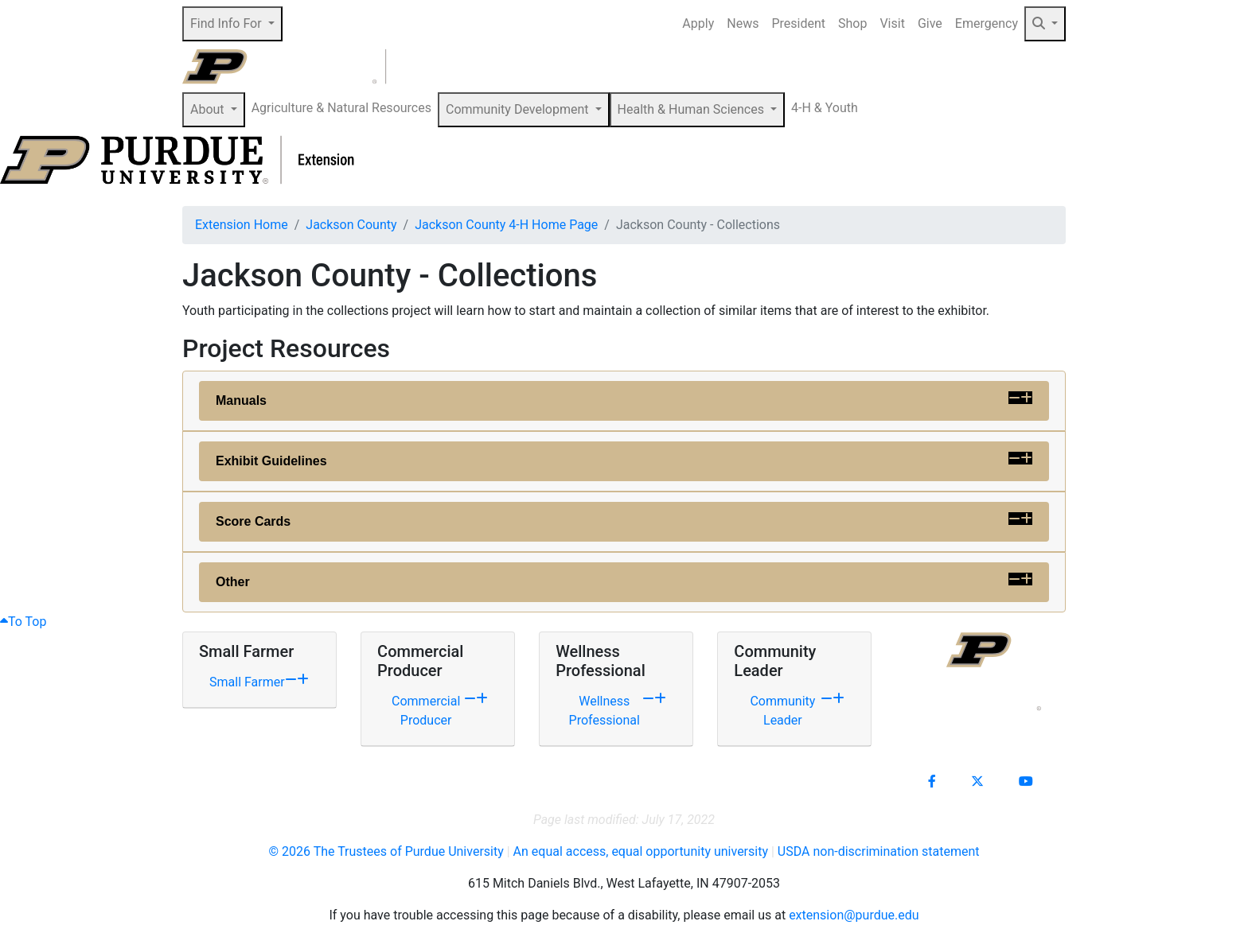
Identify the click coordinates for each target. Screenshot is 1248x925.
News (743, 23)
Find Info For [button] (227, 23)
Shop (852, 23)
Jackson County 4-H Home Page (506, 224)
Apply (698, 23)
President (798, 23)
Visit (891, 23)
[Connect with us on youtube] (1026, 782)
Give (930, 23)
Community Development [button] (519, 109)
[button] (1045, 23)
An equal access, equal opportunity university (640, 851)
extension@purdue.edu (853, 915)
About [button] (209, 109)
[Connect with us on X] (977, 782)
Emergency (986, 23)
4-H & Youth (824, 107)
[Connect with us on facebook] (932, 782)
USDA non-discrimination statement (879, 851)
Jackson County (351, 224)
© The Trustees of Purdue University (385, 851)
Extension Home (241, 224)
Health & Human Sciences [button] (692, 109)
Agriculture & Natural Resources (341, 107)
